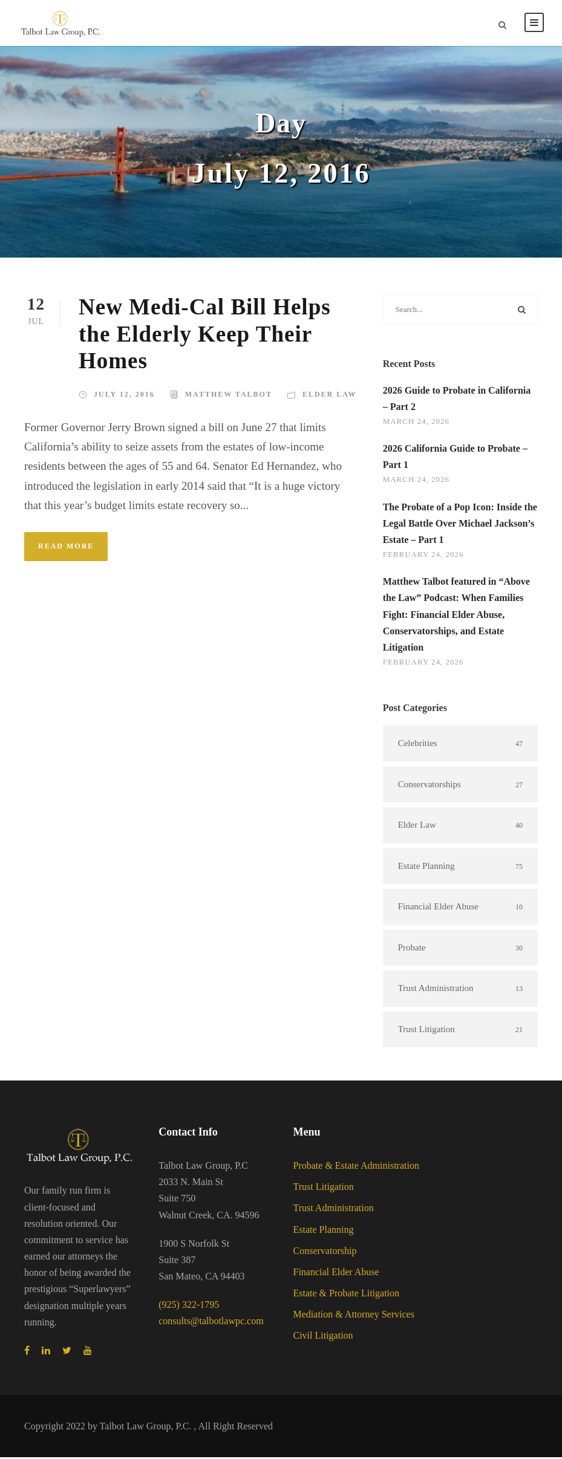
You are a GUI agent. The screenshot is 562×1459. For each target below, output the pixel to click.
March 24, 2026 (416, 422)
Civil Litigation (323, 1337)
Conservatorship (325, 1252)
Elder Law (329, 396)
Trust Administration (333, 1209)
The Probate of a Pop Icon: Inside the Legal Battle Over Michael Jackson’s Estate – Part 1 (460, 525)
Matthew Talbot (228, 396)
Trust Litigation (323, 1188)
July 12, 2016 (124, 396)
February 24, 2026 (423, 556)
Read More (66, 548)
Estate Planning (323, 1231)
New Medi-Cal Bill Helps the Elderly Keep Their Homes (205, 335)
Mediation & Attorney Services (353, 1316)
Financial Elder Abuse (336, 1274)
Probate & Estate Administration (356, 1167)
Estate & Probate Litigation (346, 1295)
